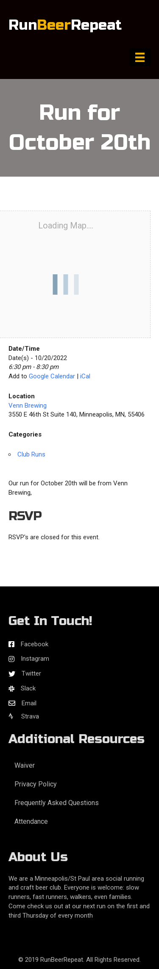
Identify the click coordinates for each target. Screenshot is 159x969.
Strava (23, 716)
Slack (28, 688)
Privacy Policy (35, 784)
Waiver (24, 765)
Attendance (31, 821)
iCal (85, 376)
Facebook (34, 644)
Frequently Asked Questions (56, 803)
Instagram (35, 658)
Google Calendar (52, 376)
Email (29, 703)
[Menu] (140, 57)
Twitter (31, 673)
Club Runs (31, 454)
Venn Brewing (27, 405)
